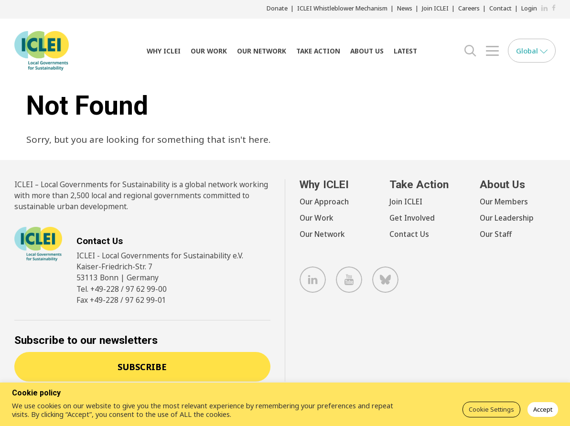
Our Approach (324, 201)
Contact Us (409, 234)
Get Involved (412, 218)
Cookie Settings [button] (491, 409)
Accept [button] (542, 409)
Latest (405, 50)
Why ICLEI (164, 50)
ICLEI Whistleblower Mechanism (342, 8)
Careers (469, 8)
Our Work (209, 50)
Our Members (504, 201)
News (404, 8)
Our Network (261, 50)
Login (529, 8)
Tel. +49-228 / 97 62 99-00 (121, 289)
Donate (277, 8)
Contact (500, 8)
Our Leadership (507, 218)
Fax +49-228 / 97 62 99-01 (121, 300)
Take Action (318, 50)
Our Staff (496, 234)
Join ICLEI (435, 8)
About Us (367, 50)
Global (532, 50)
